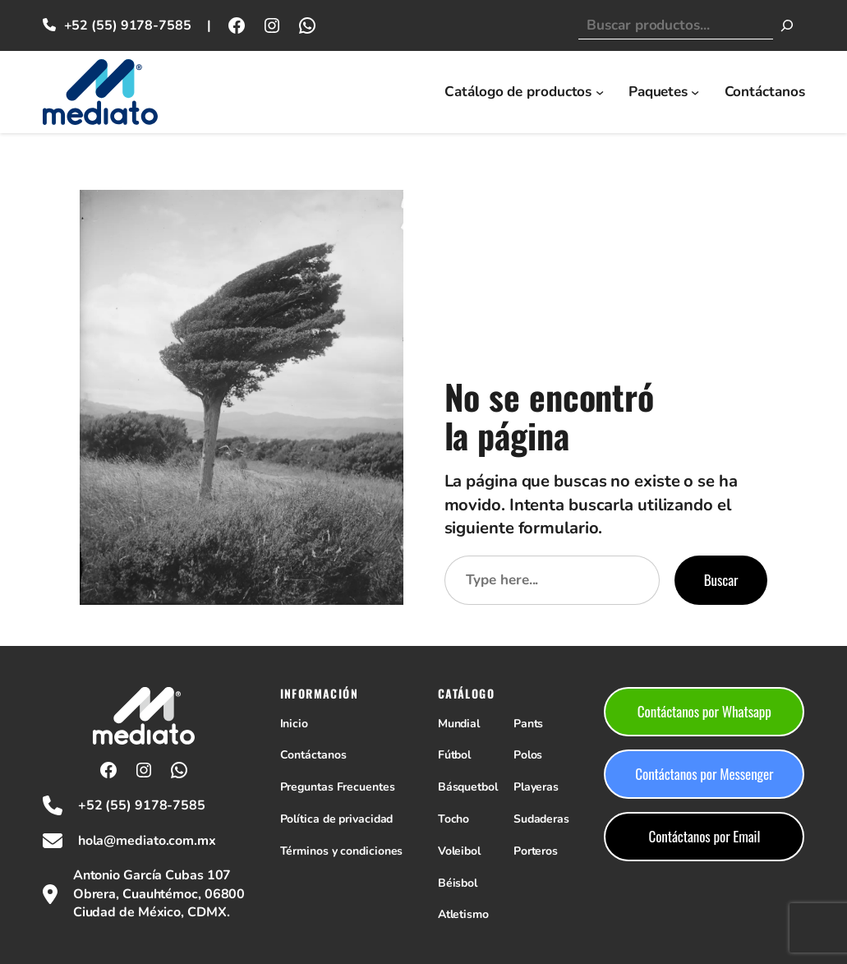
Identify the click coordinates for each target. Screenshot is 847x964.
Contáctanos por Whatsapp (704, 711)
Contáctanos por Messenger (704, 773)
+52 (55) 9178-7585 (127, 25)
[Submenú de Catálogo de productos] (600, 92)
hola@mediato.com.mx (147, 841)
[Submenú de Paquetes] (695, 92)
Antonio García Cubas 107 (152, 875)
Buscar (721, 580)
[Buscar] (787, 25)
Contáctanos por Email (704, 836)
